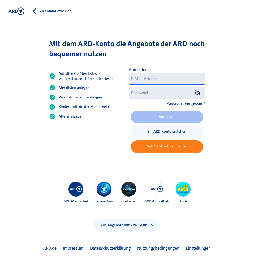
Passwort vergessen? (186, 103)
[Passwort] (167, 93)
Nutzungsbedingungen (158, 248)
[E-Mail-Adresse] (167, 79)
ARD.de (50, 248)
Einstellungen (198, 248)
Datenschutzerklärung (110, 248)
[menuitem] (75, 189)
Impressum (73, 248)
